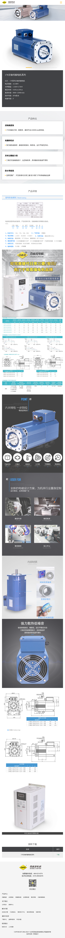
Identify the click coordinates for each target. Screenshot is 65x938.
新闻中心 (11, 904)
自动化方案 (5, 912)
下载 (58, 854)
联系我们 (5, 923)
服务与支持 (5, 916)
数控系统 (33, 897)
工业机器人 (13, 912)
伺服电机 (4, 897)
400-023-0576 (38, 873)
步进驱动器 (26, 897)
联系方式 (4, 927)
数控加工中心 (21, 912)
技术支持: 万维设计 (32, 934)
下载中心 (4, 919)
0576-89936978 (38, 876)
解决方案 (5, 908)
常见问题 (19, 919)
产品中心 (5, 894)
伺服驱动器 (18, 897)
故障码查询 (12, 919)
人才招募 (11, 927)
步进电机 (11, 897)
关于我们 (5, 901)
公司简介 (4, 904)
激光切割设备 (30, 912)
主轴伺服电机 (41, 897)
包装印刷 (38, 912)
